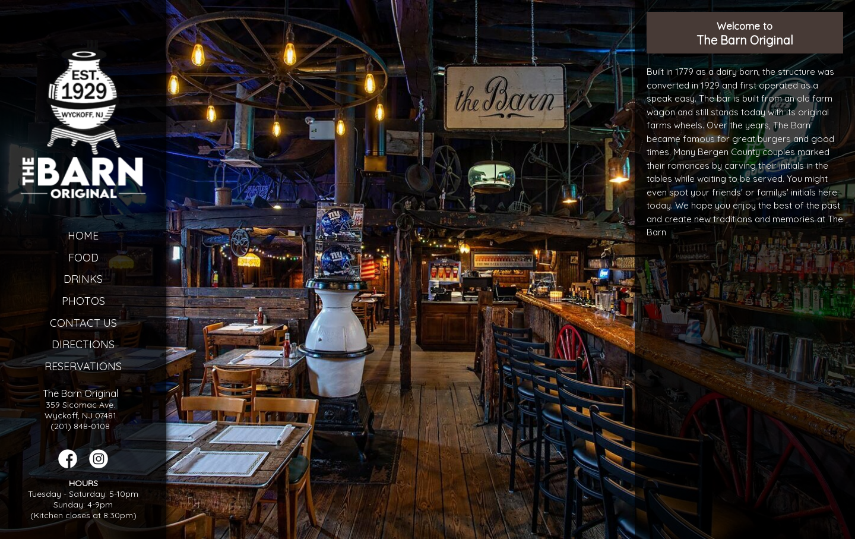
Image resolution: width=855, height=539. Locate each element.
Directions (83, 344)
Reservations (83, 366)
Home (83, 235)
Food (83, 257)
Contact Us (83, 323)
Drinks (83, 279)
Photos (83, 301)
